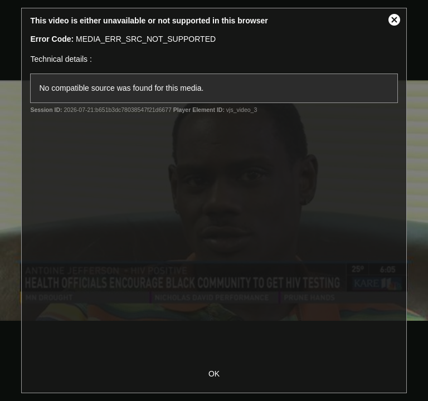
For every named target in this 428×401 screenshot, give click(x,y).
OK (214, 373)
